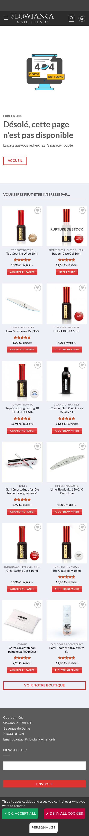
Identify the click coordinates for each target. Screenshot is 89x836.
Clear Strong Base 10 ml (22, 570)
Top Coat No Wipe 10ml (22, 253)
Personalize (44, 827)
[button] (5, 18)
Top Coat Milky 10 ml (67, 570)
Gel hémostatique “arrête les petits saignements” (22, 491)
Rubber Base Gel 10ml (66, 253)
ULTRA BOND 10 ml (66, 331)
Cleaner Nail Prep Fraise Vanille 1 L (67, 410)
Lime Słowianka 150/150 (22, 331)
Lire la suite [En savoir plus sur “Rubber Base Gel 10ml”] (67, 272)
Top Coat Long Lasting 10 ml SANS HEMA (22, 410)
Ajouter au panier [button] (22, 272)
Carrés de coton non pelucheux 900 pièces (22, 649)
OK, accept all (20, 813)
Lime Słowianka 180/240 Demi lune (66, 491)
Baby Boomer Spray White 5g (66, 649)
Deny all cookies (64, 813)
